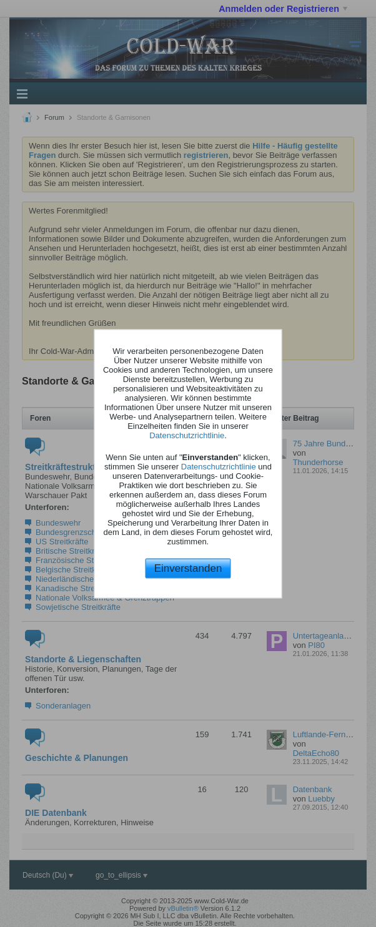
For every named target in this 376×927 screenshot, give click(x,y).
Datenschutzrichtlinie (186, 435)
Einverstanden (188, 568)
